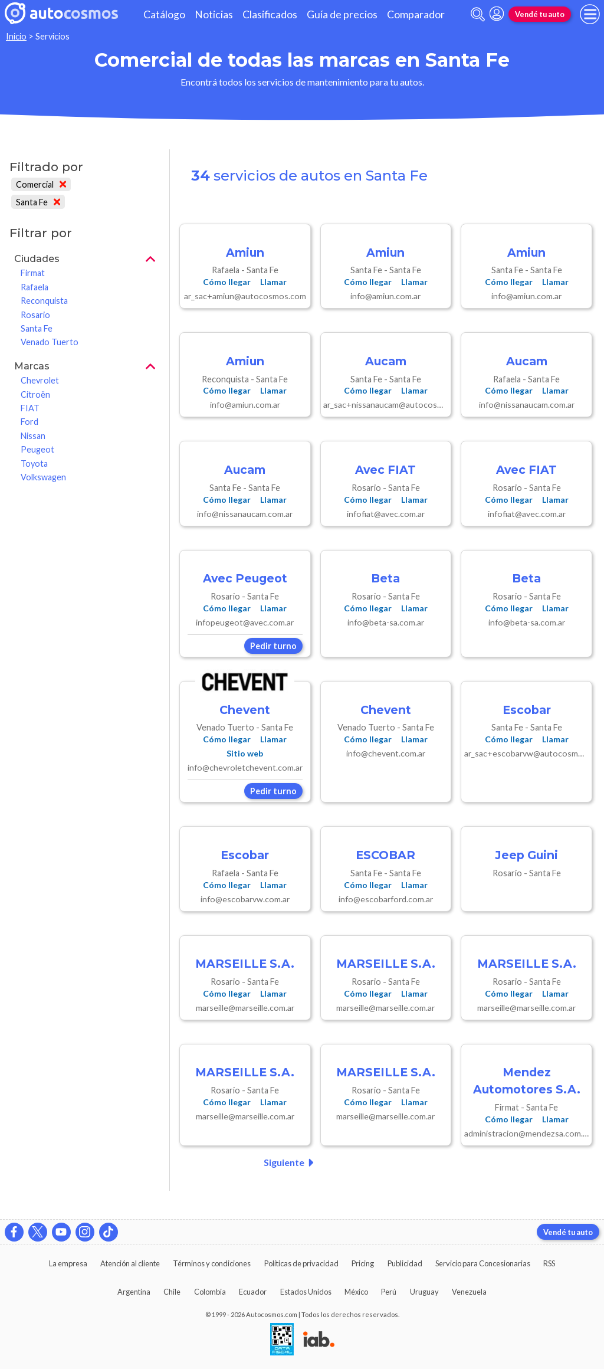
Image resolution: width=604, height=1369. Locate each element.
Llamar (273, 282)
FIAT (30, 408)
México (356, 1291)
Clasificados (269, 14)
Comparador (416, 14)
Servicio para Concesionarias (482, 1263)
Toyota (34, 463)
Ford (29, 422)
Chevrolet (40, 380)
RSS (549, 1263)
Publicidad (405, 1263)
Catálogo (164, 14)
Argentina (133, 1291)
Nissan (33, 436)
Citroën (35, 394)
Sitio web (244, 753)
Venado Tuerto (49, 342)
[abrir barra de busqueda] (478, 14)
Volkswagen (43, 477)
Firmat (33, 273)
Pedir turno (273, 646)
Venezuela (469, 1291)
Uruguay (424, 1291)
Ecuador (253, 1291)
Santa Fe (38, 202)
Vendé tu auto (539, 14)
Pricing (363, 1263)
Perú (388, 1291)
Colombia (210, 1291)
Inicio (16, 36)
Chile (171, 1291)
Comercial (41, 184)
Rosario (35, 315)
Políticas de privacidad (301, 1263)
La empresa (68, 1263)
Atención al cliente (130, 1263)
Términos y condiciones (212, 1263)
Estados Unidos (305, 1291)
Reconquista (44, 301)
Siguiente (291, 1162)
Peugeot (37, 449)
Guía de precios (342, 14)
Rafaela (34, 287)
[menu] (590, 14)
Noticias (214, 14)
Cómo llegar (227, 282)
